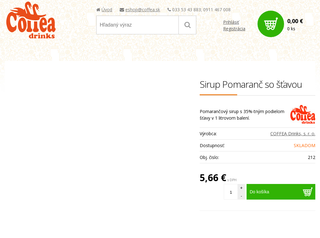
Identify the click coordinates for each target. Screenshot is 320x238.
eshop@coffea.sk (142, 9)
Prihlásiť (231, 22)
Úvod (107, 9)
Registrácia (234, 29)
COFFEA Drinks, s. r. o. (292, 133)
